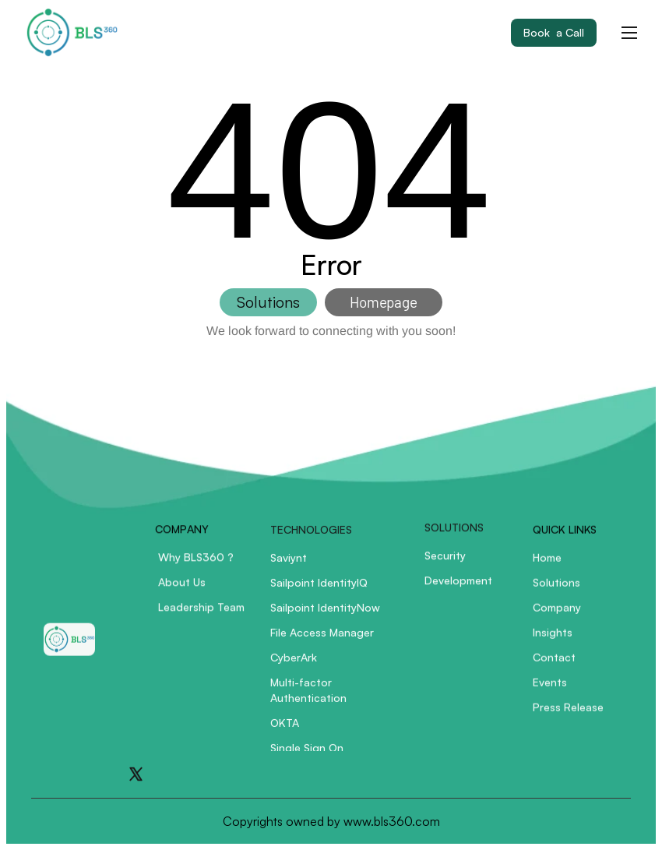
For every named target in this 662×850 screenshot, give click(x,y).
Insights (552, 637)
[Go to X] (136, 774)
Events (550, 687)
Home (547, 563)
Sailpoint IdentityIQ (319, 587)
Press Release (568, 712)
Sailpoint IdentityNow (325, 612)
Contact (554, 662)
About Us (182, 587)
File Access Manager (322, 637)
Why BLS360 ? (196, 562)
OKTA (284, 728)
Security (445, 558)
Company (557, 612)
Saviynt (288, 563)
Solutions (556, 587)
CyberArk (293, 662)
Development (458, 583)
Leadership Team (201, 612)
